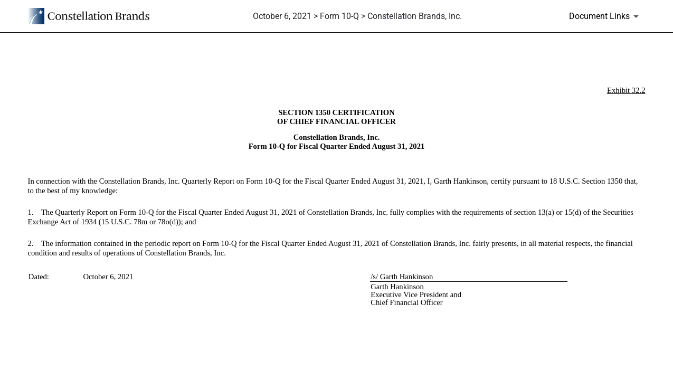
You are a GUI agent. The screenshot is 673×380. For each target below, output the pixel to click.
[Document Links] (606, 16)
